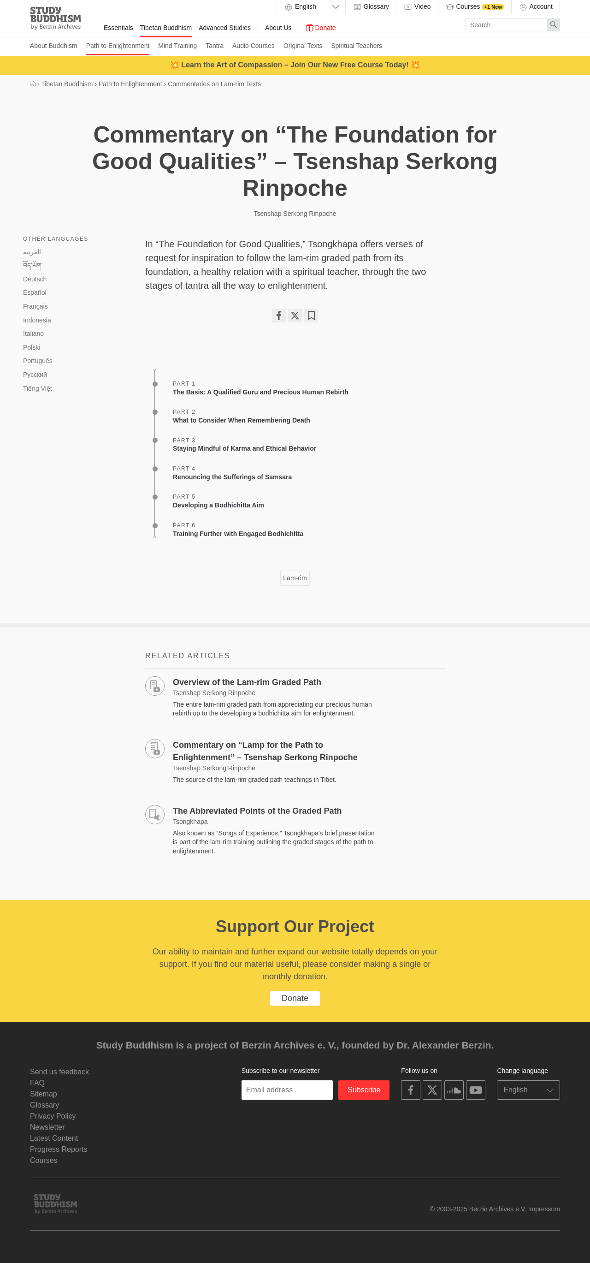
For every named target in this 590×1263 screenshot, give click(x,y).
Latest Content (54, 1138)
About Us (278, 27)
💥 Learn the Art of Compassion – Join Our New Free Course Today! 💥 (295, 65)
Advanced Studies (225, 27)
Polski (31, 347)
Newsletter (47, 1127)
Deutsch (35, 279)
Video (417, 7)
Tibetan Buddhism (166, 27)
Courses (475, 7)
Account (536, 7)
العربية (32, 252)
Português (38, 360)
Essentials (118, 27)
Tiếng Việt (37, 388)
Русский (35, 374)
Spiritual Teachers (356, 45)
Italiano (33, 333)
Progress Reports (59, 1149)
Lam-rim (295, 578)
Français (35, 306)
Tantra (215, 45)
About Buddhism (53, 45)
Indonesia (37, 320)
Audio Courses (253, 45)
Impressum (544, 1209)
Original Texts (303, 45)
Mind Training (177, 45)
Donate (321, 27)
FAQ (37, 1083)
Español (35, 292)
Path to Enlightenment (118, 45)
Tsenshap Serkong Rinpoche (295, 213)
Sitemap (43, 1094)
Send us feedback (59, 1072)
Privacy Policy (53, 1116)
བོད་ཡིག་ (33, 265)
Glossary (371, 7)
